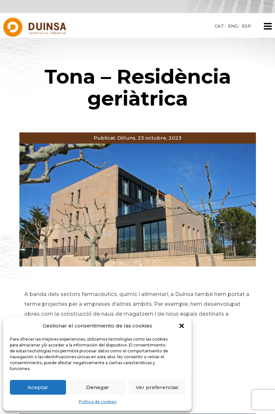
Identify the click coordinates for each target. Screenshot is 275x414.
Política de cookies (97, 401)
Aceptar (38, 387)
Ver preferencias (157, 387)
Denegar (97, 387)
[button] (181, 326)
